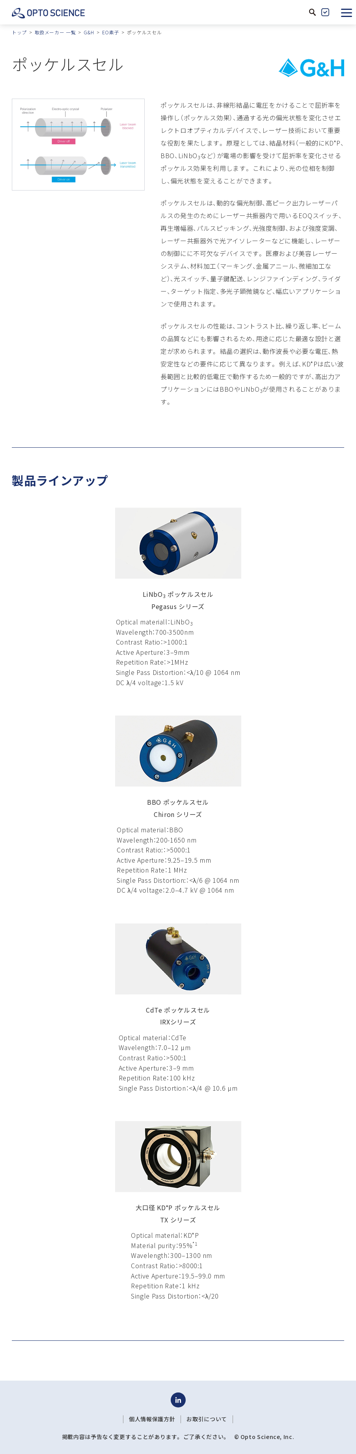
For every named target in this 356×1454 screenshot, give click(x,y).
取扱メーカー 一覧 (55, 32)
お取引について (206, 1419)
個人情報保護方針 (152, 1419)
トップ (19, 32)
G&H (89, 32)
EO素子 (110, 32)
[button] (346, 12)
